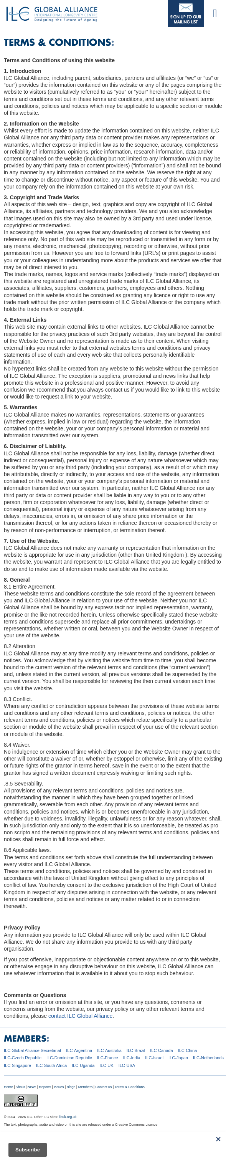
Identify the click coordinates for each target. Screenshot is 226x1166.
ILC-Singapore (17, 1065)
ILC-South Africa (51, 1065)
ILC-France (107, 1057)
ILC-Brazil (136, 1050)
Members (85, 1087)
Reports (45, 1087)
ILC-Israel (154, 1057)
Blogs (71, 1087)
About (20, 1087)
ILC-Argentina (79, 1050)
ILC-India (131, 1057)
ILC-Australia (109, 1050)
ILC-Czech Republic (22, 1057)
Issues (59, 1087)
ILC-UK (107, 1065)
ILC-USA (127, 1065)
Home (8, 1087)
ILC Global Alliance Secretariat (32, 1050)
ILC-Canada (161, 1050)
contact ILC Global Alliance (80, 1016)
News (32, 1087)
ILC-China (187, 1050)
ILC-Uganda (83, 1065)
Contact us (104, 1087)
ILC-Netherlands (208, 1057)
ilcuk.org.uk (68, 1117)
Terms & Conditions (130, 1087)
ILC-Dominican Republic (69, 1057)
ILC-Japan (178, 1057)
